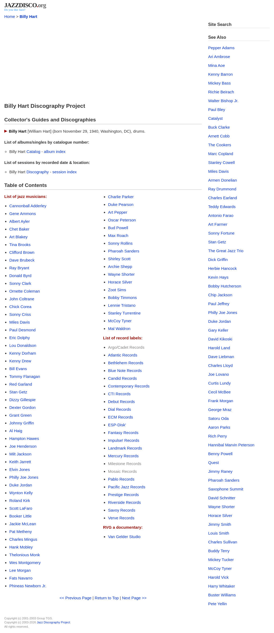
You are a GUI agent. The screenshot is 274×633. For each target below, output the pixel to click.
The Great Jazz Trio (225, 250)
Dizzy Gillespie (22, 399)
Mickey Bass (219, 83)
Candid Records (122, 378)
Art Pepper (117, 212)
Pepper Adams (221, 47)
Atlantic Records (122, 355)
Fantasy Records (123, 432)
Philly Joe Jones (23, 477)
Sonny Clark (20, 283)
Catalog (33, 151)
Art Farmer (217, 224)
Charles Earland (222, 197)
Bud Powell (118, 227)
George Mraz (220, 409)
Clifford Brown (22, 252)
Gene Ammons (22, 213)
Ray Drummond (222, 189)
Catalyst (215, 118)
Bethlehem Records (125, 362)
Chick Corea (20, 306)
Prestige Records (123, 494)
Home (9, 16)
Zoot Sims (117, 289)
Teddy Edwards (222, 206)
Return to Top (107, 598)
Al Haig (15, 430)
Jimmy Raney (220, 471)
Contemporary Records (129, 386)
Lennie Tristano (122, 305)
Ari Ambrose (219, 56)
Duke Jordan (20, 485)
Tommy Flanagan (24, 376)
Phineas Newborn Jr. (27, 586)
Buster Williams (222, 595)
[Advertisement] (103, 59)
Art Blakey (18, 237)
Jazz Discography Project (53, 622)
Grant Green (20, 415)
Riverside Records (124, 502)
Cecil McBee (219, 392)
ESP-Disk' (117, 425)
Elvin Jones (19, 469)
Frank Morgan (220, 400)
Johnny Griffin (21, 423)
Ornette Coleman (24, 291)
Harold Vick (218, 577)
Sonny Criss (20, 314)
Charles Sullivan (222, 542)
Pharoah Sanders (123, 251)
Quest (213, 462)
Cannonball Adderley (27, 206)
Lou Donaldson (22, 345)
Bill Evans (18, 368)
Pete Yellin (217, 603)
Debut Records (121, 401)
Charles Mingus (23, 539)
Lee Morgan (20, 570)
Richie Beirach (221, 92)
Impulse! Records (123, 440)
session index (64, 172)
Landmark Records (125, 448)
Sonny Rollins (120, 243)
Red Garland (20, 384)
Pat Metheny (20, 531)
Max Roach (118, 235)
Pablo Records (121, 479)
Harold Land (219, 348)
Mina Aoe (216, 65)
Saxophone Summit (225, 489)
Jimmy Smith (219, 524)
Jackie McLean (22, 523)
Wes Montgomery (25, 562)
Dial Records (119, 409)
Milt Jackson (20, 454)
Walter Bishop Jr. (223, 100)
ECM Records (120, 417)
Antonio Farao (220, 215)
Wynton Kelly (21, 492)
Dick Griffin (218, 259)
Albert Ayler (19, 221)
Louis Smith (218, 533)
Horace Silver (120, 282)
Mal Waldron (119, 328)
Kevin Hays (218, 277)
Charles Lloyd (220, 365)
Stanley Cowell (221, 162)
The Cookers (219, 145)
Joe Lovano (218, 374)
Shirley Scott (119, 258)
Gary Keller (218, 330)
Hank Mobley (21, 547)
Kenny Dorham (22, 353)
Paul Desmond (22, 330)
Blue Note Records (125, 370)
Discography (37, 172)
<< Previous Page (75, 598)
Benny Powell (220, 453)
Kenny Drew (20, 361)
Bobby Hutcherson (224, 286)
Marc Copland (220, 153)
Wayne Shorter (121, 274)
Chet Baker (19, 229)
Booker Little (20, 516)
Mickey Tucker (221, 559)
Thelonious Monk (24, 555)
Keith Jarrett (20, 461)
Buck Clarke (219, 127)
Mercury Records (123, 456)
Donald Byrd (20, 275)
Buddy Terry (219, 550)
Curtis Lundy (219, 383)
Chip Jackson (220, 295)
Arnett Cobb (219, 136)
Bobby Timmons (122, 297)
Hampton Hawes (24, 438)
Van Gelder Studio (124, 536)
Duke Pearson (121, 204)
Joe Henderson (23, 446)
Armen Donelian (222, 180)
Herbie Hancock (222, 268)
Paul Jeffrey (218, 303)
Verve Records (121, 518)
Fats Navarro (21, 578)
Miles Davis (19, 322)
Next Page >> (134, 598)
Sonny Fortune (221, 233)
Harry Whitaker (221, 586)
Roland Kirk (19, 500)
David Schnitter (221, 498)
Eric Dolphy (19, 337)
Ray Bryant (19, 268)
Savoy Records (121, 510)
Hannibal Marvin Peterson (231, 445)
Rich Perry (217, 436)
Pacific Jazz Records (126, 487)
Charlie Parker (121, 196)
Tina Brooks (20, 244)
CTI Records (119, 394)
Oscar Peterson (122, 220)
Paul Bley (216, 109)
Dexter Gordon (22, 407)
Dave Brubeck (22, 260)
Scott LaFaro (20, 508)
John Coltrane (21, 299)
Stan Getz (18, 392)
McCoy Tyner (120, 321)
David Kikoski (220, 339)
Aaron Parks (219, 427)
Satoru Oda (218, 418)
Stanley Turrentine (124, 313)
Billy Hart (28, 16)
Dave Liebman (221, 356)
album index (55, 151)
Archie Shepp (120, 266)
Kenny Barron (220, 74)
